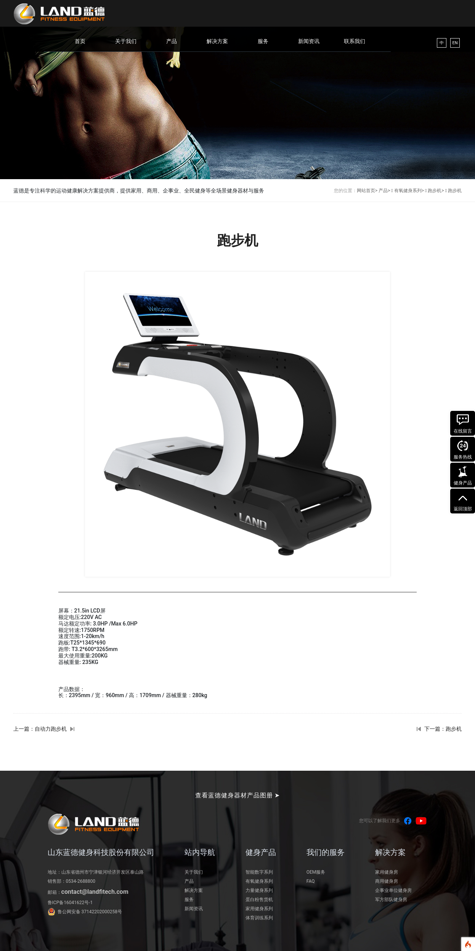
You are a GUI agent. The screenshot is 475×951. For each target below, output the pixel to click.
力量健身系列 (259, 890)
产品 (171, 41)
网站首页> (367, 190)
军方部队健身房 (391, 899)
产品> (384, 190)
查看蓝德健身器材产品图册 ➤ (237, 795)
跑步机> (436, 190)
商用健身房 (386, 881)
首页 (80, 41)
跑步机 (455, 190)
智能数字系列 (259, 872)
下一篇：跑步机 (443, 729)
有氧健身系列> (409, 190)
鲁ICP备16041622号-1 (70, 902)
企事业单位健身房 (393, 890)
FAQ (311, 881)
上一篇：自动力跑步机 (40, 729)
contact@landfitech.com (94, 891)
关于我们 (125, 41)
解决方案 (217, 41)
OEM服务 (316, 872)
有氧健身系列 (259, 881)
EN (454, 42)
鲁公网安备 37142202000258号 (90, 911)
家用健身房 (386, 872)
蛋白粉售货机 (259, 899)
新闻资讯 (308, 41)
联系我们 (354, 41)
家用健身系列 (259, 908)
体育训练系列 (259, 918)
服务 (263, 41)
